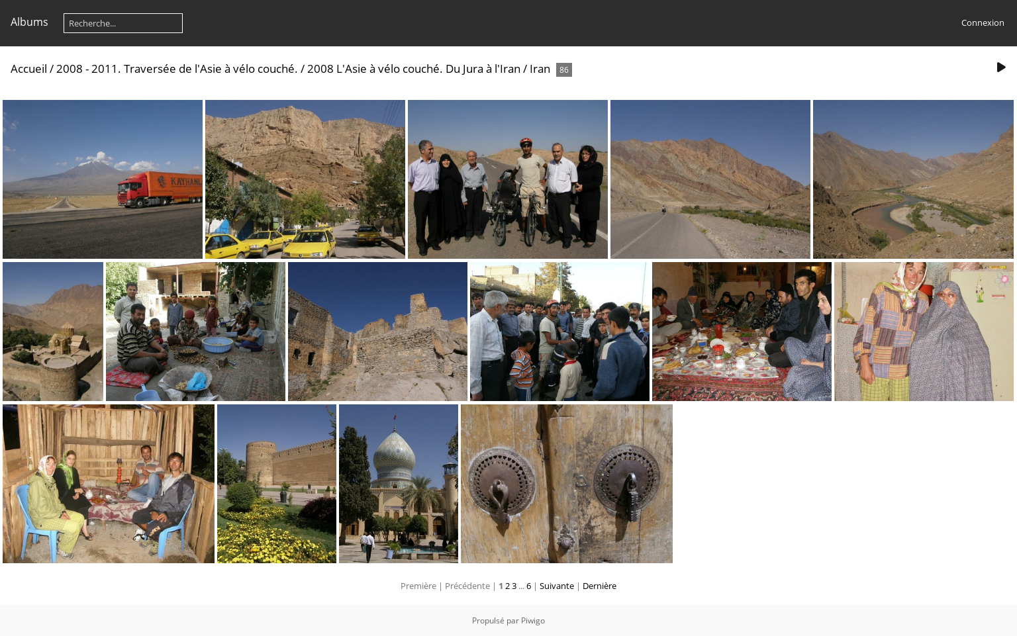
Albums (29, 22)
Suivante (557, 586)
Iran (540, 68)
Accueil (29, 68)
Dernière (599, 586)
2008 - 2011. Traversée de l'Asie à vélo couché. (178, 68)
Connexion (982, 22)
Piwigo (533, 620)
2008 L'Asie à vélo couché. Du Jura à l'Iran (413, 68)
